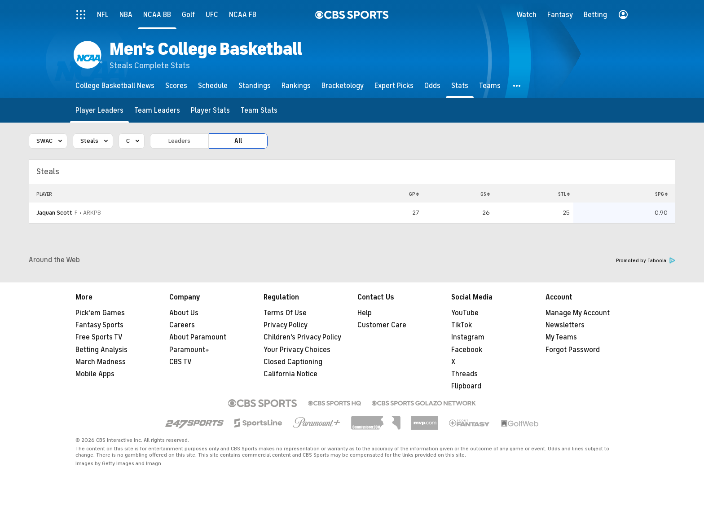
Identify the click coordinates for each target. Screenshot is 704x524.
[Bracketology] (342, 85)
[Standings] (254, 85)
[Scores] (176, 85)
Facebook (466, 349)
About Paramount (197, 337)
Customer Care (381, 325)
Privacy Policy (286, 325)
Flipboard (466, 386)
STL (564, 194)
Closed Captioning (293, 361)
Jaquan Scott (54, 212)
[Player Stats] (210, 110)
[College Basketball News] (115, 85)
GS (485, 194)
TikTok (461, 325)
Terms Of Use (285, 312)
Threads (464, 374)
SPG (661, 194)
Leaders (179, 141)
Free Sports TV (99, 337)
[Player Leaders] (99, 110)
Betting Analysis (101, 349)
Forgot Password (573, 349)
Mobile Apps (94, 374)
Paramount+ (189, 349)
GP (414, 194)
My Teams (561, 337)
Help (364, 312)
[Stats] (460, 85)
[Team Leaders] (157, 110)
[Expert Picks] (394, 85)
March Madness (100, 361)
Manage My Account (578, 312)
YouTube (465, 312)
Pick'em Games (100, 312)
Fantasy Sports (99, 325)
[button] (517, 85)
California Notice (290, 374)
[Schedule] (213, 85)
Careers (182, 325)
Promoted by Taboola (645, 261)
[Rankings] (296, 85)
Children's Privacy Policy (302, 337)
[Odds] (432, 85)
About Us (183, 312)
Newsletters (565, 325)
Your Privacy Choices (297, 349)
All (238, 141)
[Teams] (490, 85)
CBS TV (180, 361)
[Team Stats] (259, 110)
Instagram (467, 337)
